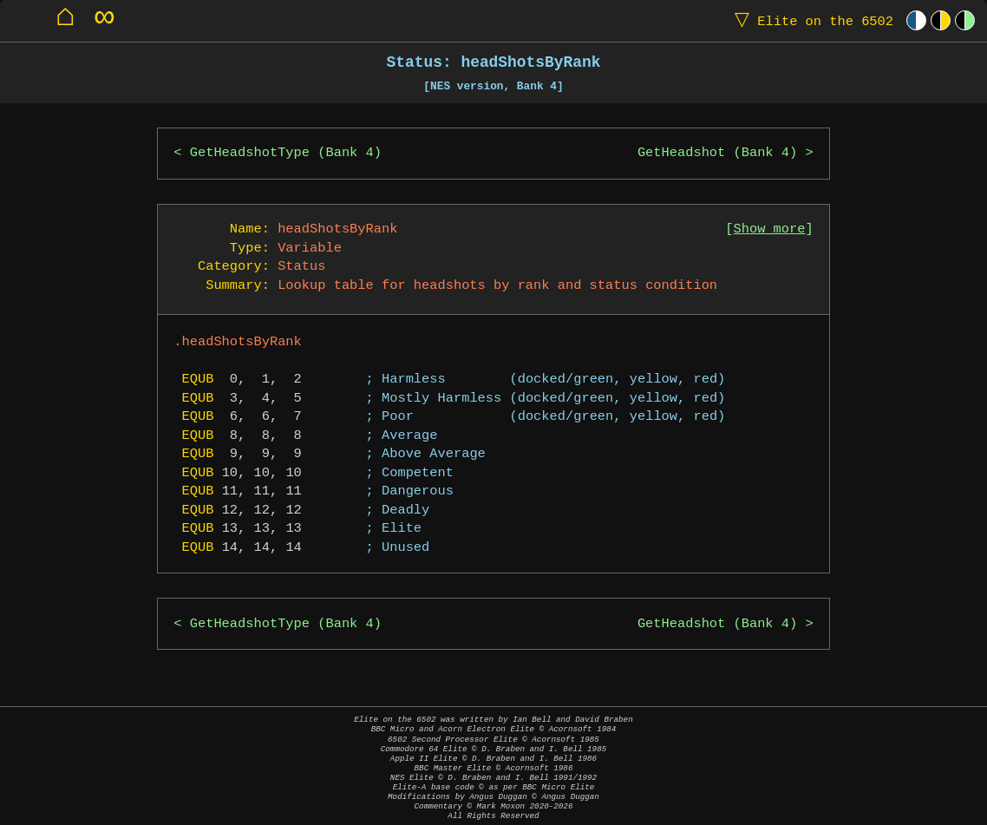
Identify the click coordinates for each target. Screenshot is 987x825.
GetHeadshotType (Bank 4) (286, 153)
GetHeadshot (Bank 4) (717, 153)
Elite (810, 20)
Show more (770, 229)
